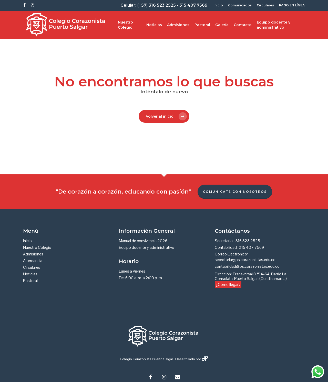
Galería (222, 25)
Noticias (154, 25)
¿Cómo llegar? (228, 284)
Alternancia (32, 261)
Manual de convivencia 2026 (143, 241)
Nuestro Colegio (125, 25)
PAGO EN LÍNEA (292, 5)
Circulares (265, 5)
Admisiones (178, 25)
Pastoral (202, 25)
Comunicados (240, 5)
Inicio (218, 5)
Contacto (243, 25)
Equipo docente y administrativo (273, 25)
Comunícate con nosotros (235, 192)
